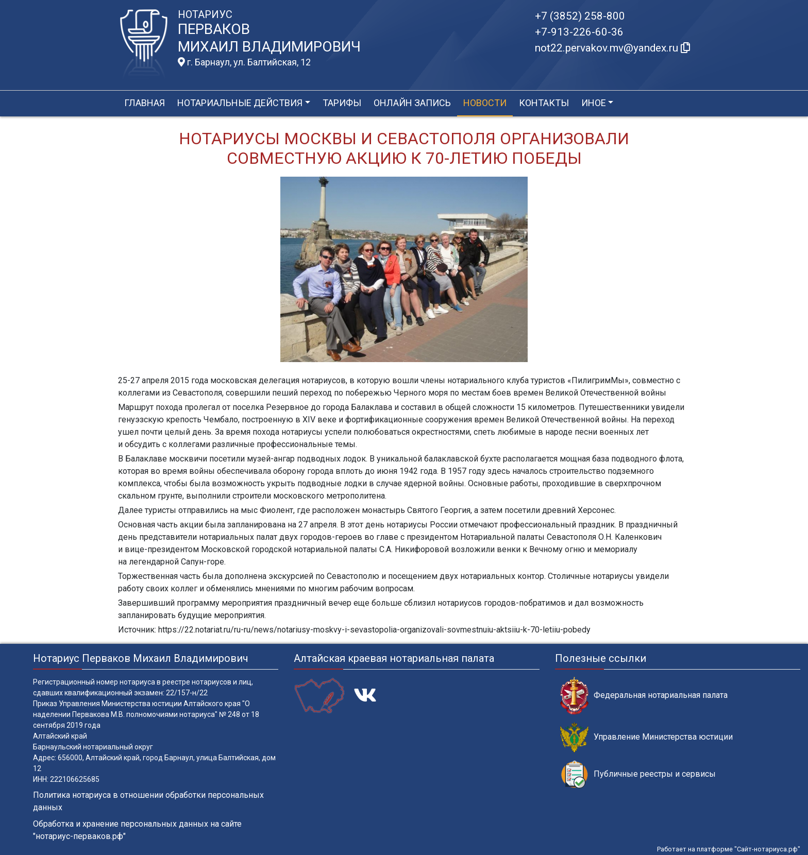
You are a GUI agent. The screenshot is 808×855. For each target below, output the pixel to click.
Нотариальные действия (239, 102)
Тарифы (342, 102)
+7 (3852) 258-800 (580, 16)
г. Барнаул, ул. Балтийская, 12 (244, 62)
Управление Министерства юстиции (646, 737)
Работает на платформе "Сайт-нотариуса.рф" (728, 849)
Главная (144, 102)
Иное (593, 102)
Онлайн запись (412, 102)
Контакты (544, 102)
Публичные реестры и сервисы (638, 774)
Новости (485, 102)
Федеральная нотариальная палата (644, 695)
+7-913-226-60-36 (579, 32)
